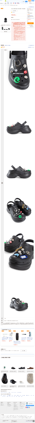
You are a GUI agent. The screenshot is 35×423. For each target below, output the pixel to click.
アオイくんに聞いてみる (30, 405)
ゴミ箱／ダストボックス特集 (16, 416)
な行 (33, 395)
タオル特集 (31, 416)
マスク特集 (19, 417)
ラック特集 (12, 416)
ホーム (1, 5)
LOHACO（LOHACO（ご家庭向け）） (22, 403)
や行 (20, 395)
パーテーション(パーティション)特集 (4, 416)
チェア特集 (10, 416)
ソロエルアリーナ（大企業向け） (22, 405)
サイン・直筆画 (8, 395)
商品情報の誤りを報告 (7, 45)
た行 (12, 396)
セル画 (7, 396)
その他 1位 (13, 12)
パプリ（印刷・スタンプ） (22, 407)
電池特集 (13, 415)
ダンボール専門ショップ (3, 417)
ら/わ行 (15, 395)
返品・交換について (3, 405)
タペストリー (4, 395)
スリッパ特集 (27, 416)
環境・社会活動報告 (9, 404)
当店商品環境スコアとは (31, 47)
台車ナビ (11, 417)
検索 (26, 1)
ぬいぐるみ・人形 (19, 392)
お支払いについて (3, 404)
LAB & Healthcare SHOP (30, 15)
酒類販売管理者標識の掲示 (16, 408)
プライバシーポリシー (16, 404)
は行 (1, 395)
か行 (14, 396)
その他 (8, 5)
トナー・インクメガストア (7, 415)
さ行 (31, 395)
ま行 (9, 396)
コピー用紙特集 (2, 415)
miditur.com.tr (1, 0)
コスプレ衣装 (23, 395)
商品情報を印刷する (31, 45)
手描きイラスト (27, 395)
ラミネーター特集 (20, 415)
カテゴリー (1, 3)
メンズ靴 (5, 5)
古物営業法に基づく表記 (16, 407)
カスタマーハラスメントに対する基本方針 (9, 405)
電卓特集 (11, 415)
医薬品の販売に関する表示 (16, 410)
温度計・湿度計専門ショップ (15, 417)
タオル (21, 396)
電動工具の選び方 (8, 417)
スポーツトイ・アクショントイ (4, 392)
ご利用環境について (16, 405)
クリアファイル (3, 396)
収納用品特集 (26, 417)
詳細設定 (24, 1)
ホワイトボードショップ (25, 415)
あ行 (16, 396)
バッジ (12, 395)
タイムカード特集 (16, 415)
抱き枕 (17, 395)
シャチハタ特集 (29, 417)
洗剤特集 (25, 416)
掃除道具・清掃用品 (22, 416)
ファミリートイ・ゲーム (13, 392)
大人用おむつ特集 (22, 417)
